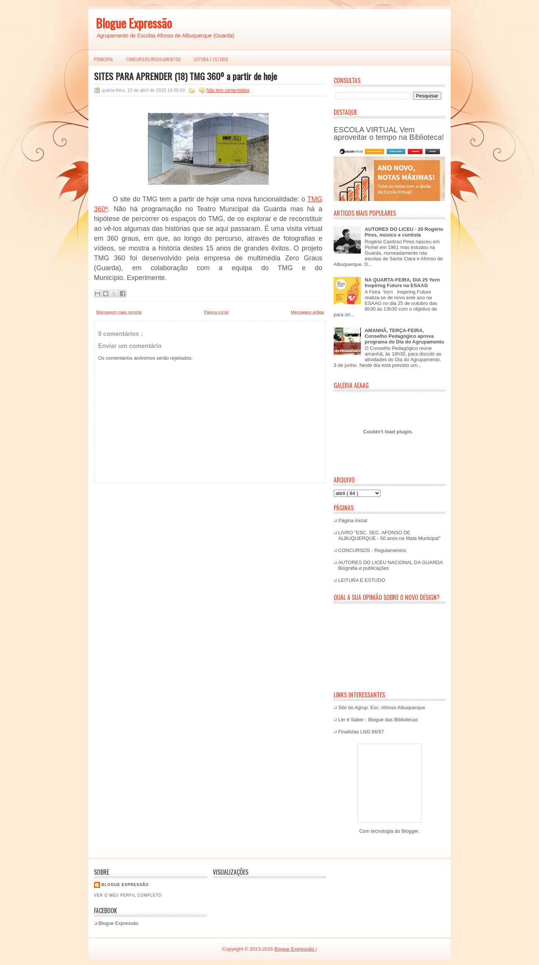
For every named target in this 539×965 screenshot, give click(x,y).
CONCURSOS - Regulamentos (372, 550)
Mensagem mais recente (119, 312)
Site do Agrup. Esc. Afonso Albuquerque (381, 707)
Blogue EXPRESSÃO (125, 885)
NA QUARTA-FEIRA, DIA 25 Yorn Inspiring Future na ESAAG (402, 282)
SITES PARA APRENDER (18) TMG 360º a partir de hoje (185, 75)
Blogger (410, 831)
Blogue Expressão (134, 23)
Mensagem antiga (307, 312)
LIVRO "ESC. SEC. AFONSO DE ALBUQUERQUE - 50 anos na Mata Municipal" (389, 535)
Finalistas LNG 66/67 (361, 732)
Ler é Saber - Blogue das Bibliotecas (378, 719)
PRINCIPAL (103, 59)
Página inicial (216, 312)
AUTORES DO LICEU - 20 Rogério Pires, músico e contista (404, 232)
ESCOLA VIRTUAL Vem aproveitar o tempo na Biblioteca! (389, 133)
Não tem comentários (227, 90)
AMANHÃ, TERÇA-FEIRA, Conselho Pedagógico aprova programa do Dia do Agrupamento (404, 336)
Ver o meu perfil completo (128, 895)
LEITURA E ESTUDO (211, 59)
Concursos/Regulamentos (153, 59)
